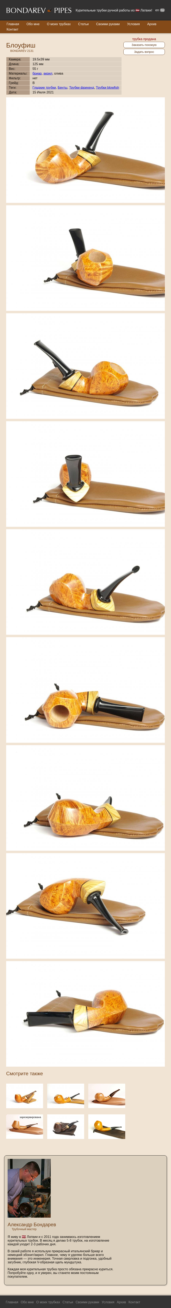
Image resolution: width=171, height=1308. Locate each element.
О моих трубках (59, 24)
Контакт (12, 29)
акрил (48, 73)
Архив (151, 24)
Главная (13, 24)
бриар (37, 73)
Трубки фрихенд (81, 87)
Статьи (83, 24)
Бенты (62, 87)
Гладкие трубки (44, 87)
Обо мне (33, 24)
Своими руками (108, 24)
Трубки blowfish (107, 87)
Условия (133, 24)
